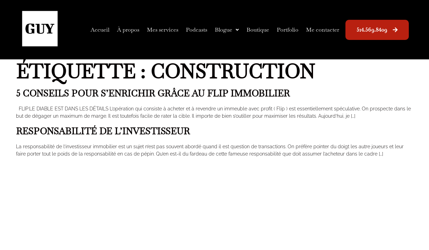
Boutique (258, 29)
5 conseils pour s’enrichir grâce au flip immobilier (153, 93)
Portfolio (287, 29)
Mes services (162, 29)
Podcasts (196, 29)
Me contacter (322, 29)
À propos (128, 29)
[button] (227, 30)
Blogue (227, 29)
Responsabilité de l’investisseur (103, 131)
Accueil (100, 29)
